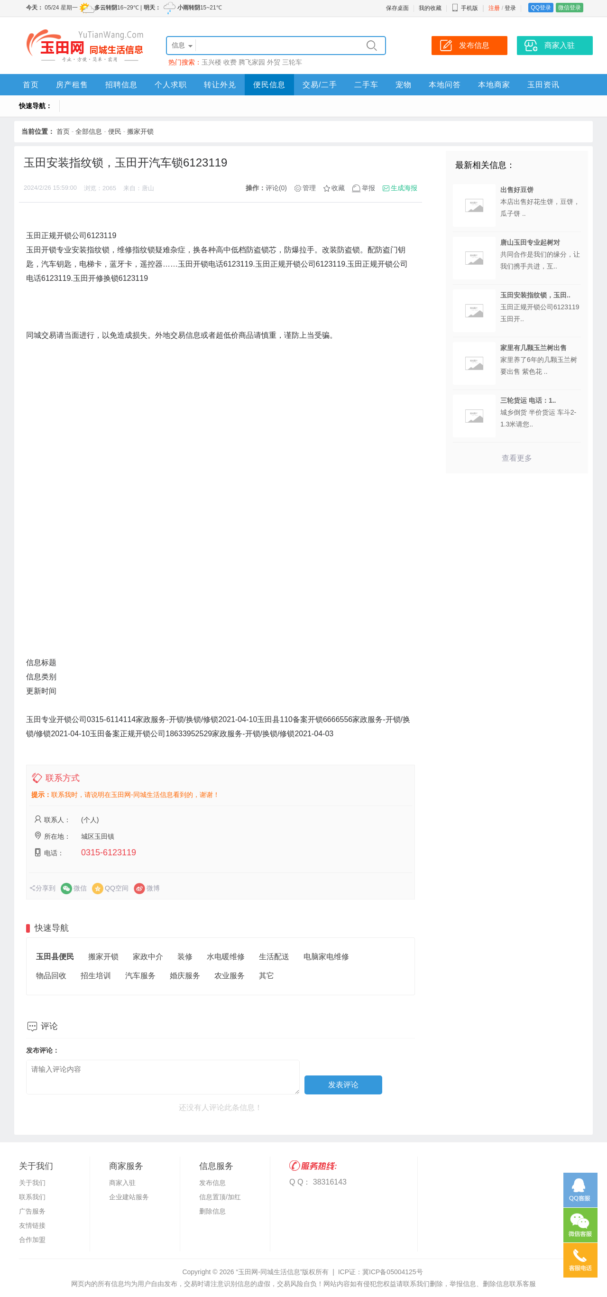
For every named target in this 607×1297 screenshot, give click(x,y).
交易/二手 (320, 85)
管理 (309, 188)
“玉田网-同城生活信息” (269, 1272)
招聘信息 (121, 85)
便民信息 (269, 85)
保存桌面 (397, 8)
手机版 (464, 8)
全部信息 (88, 131)
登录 (510, 8)
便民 (114, 131)
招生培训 (96, 976)
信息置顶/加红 (220, 1197)
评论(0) (276, 188)
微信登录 (569, 7)
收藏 (338, 188)
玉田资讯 (543, 85)
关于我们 (32, 1182)
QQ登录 (541, 7)
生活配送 (274, 957)
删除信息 (212, 1211)
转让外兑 (220, 85)
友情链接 (32, 1225)
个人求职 (171, 85)
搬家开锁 (140, 131)
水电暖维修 (226, 957)
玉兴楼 (211, 62)
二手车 (366, 85)
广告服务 (32, 1211)
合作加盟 (32, 1239)
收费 (230, 62)
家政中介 (148, 957)
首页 (31, 85)
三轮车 (292, 62)
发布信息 (212, 1182)
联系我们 (32, 1197)
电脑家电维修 (326, 957)
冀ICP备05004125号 (392, 1272)
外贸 (273, 62)
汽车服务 (140, 976)
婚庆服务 (185, 976)
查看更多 (517, 458)
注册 (494, 8)
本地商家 (494, 85)
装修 (185, 957)
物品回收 (51, 976)
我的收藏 (430, 8)
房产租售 (72, 85)
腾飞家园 (252, 62)
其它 (266, 976)
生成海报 (404, 188)
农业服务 (229, 976)
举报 (368, 188)
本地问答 (445, 85)
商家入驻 (122, 1182)
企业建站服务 (129, 1197)
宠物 (403, 85)
